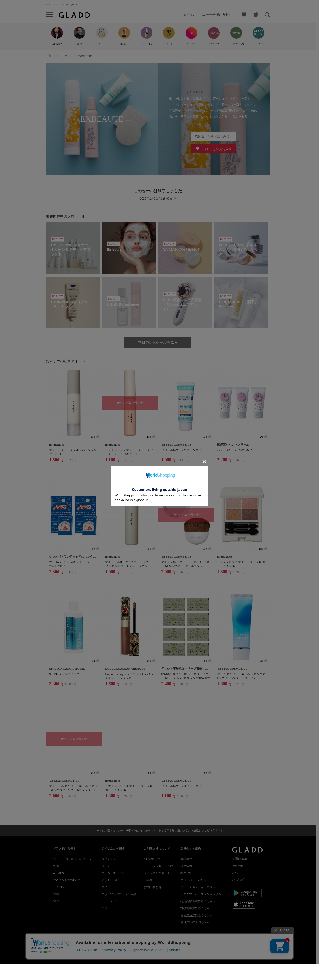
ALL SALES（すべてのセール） (73, 859)
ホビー (105, 887)
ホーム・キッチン (113, 873)
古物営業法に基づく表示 (196, 908)
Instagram (237, 865)
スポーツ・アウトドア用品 (118, 894)
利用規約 (186, 873)
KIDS (56, 894)
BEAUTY (58, 887)
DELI (56, 901)
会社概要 (186, 859)
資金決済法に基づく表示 (196, 915)
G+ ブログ (238, 879)
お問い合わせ (152, 887)
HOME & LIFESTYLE (66, 880)
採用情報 (186, 866)
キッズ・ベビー (111, 880)
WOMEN (58, 873)
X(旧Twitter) (239, 858)
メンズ (105, 866)
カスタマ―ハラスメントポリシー (202, 894)
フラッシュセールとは (158, 866)
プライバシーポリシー (195, 880)
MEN (56, 866)
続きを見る (240, 116)
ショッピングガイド (157, 873)
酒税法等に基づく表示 (195, 922)
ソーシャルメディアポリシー (199, 887)
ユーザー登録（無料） (216, 14)
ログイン (190, 14)
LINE (235, 872)
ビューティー (110, 901)
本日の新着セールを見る (158, 342)
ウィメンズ (108, 859)
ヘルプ (148, 880)
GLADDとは (152, 859)
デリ (104, 908)
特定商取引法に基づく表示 (197, 901)
